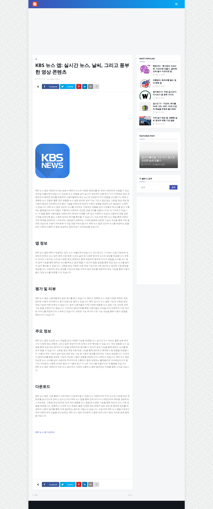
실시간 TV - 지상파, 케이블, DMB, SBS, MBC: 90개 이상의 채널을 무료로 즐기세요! (165, 106)
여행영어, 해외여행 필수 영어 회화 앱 (164, 81)
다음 (35, 495)
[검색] (154, 187)
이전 (129, 495)
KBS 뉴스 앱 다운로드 (45, 432)
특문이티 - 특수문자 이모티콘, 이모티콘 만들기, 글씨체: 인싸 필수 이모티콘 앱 (165, 69)
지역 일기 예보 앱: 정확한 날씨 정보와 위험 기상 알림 (165, 119)
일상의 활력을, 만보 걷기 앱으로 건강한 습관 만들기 (158, 159)
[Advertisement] (107, 31)
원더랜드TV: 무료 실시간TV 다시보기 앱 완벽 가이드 (164, 93)
